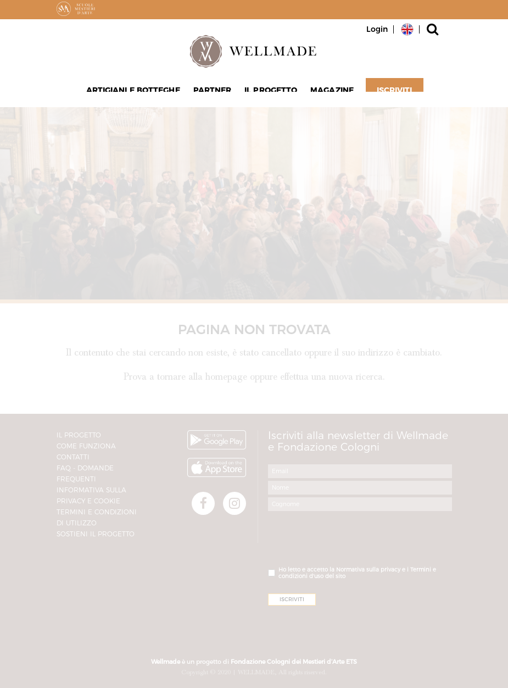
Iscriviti (388, 94)
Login (377, 29)
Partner (214, 94)
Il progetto (269, 94)
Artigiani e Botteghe (138, 94)
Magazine (327, 94)
